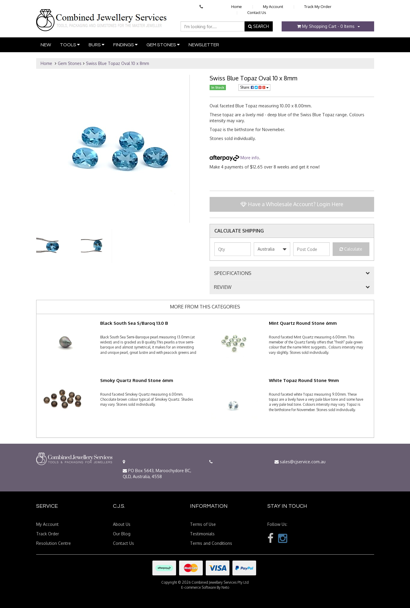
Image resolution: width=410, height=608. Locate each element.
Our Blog (121, 533)
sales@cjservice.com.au (300, 461)
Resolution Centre (53, 543)
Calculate (350, 249)
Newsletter (204, 44)
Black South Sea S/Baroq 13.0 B (134, 323)
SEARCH (258, 26)
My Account (273, 6)
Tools (70, 44)
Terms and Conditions (211, 543)
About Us (121, 524)
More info (234, 157)
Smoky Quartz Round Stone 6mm (136, 380)
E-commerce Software (198, 587)
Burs (96, 44)
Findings (125, 44)
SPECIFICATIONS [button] (232, 273)
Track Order (47, 533)
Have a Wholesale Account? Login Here (291, 204)
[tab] (292, 273)
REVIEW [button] (223, 287)
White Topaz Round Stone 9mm (304, 380)
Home (236, 6)
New (46, 44)
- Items (326, 26)
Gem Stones (163, 44)
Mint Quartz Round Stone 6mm (303, 323)
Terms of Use (203, 524)
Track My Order (317, 6)
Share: (254, 87)
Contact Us (256, 12)
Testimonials (202, 533)
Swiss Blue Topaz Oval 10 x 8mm (117, 63)
